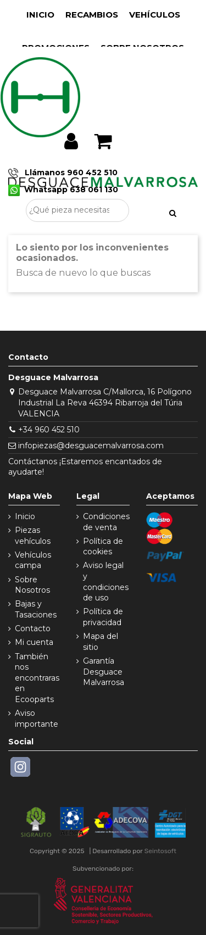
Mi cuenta (34, 642)
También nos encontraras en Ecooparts (37, 678)
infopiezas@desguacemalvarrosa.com (91, 445)
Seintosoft (160, 851)
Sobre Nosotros (32, 585)
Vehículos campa (33, 560)
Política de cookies (103, 546)
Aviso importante (36, 718)
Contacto (33, 628)
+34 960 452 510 (49, 430)
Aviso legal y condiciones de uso (106, 581)
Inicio (25, 516)
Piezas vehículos (33, 535)
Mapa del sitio (100, 641)
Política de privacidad (103, 616)
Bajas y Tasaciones (36, 609)
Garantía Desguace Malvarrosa (103, 671)
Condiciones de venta (106, 521)
